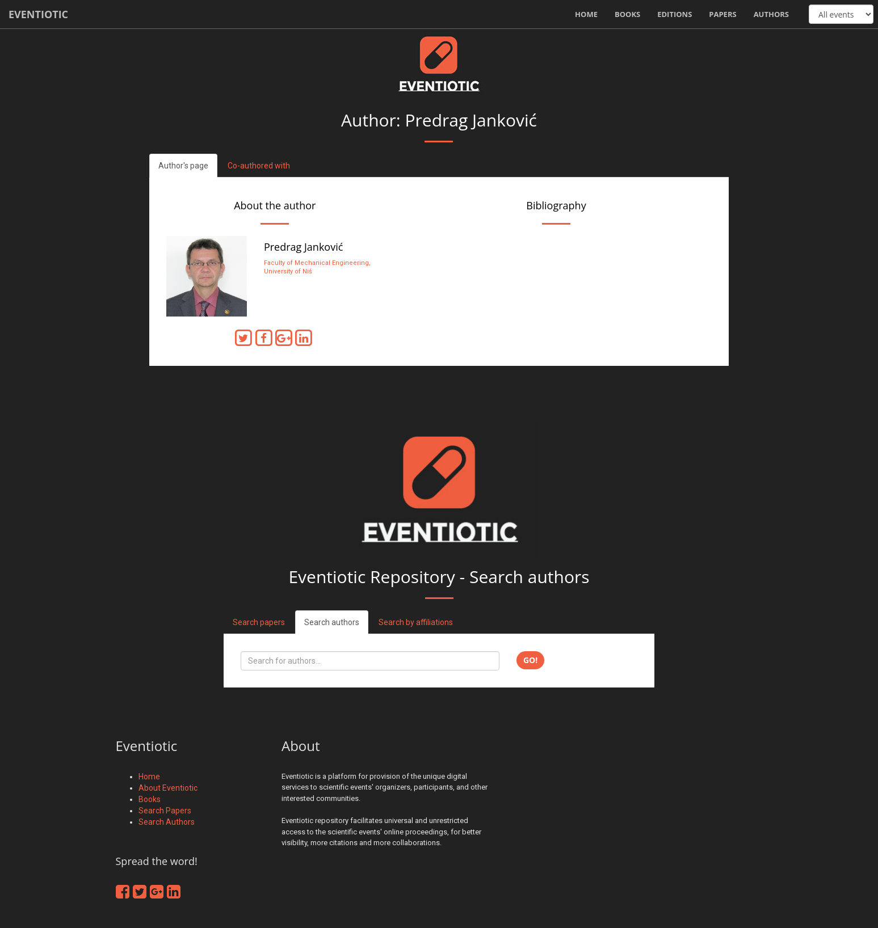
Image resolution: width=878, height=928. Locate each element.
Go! (530, 660)
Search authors (331, 622)
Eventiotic (38, 14)
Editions (674, 14)
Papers (722, 14)
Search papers (259, 622)
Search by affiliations (416, 622)
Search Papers (164, 810)
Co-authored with (259, 165)
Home (586, 14)
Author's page (183, 165)
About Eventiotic (168, 787)
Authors (771, 14)
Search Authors (166, 821)
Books (627, 14)
